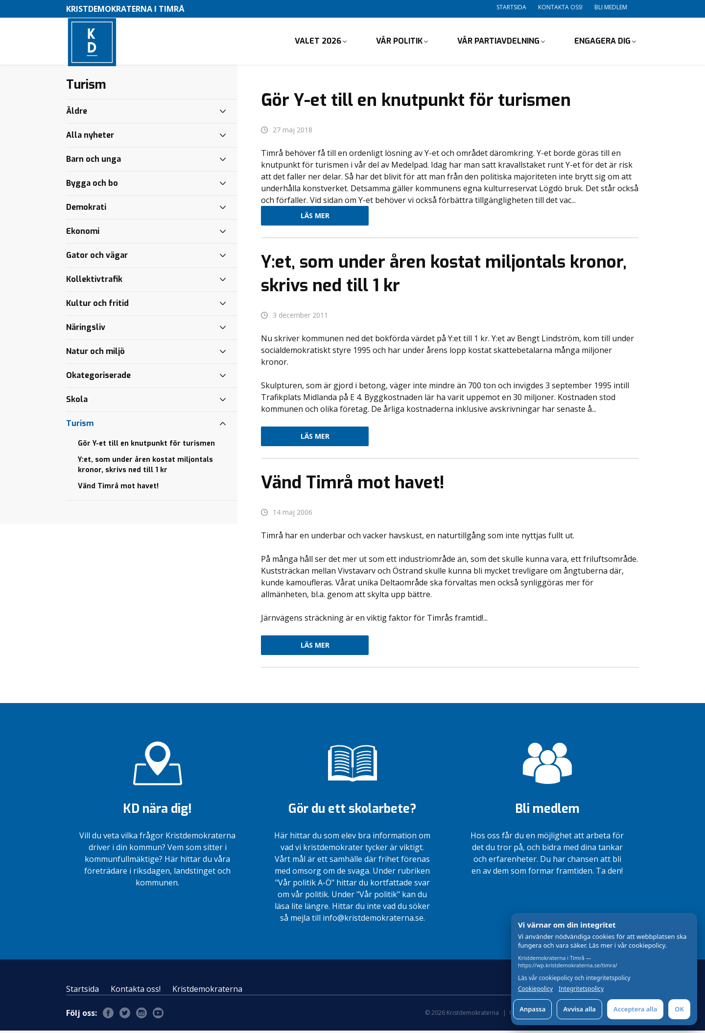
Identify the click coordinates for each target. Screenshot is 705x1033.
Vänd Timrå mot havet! (118, 488)
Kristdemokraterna (207, 991)
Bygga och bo (92, 185)
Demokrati (86, 209)
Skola (77, 401)
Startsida (511, 7)
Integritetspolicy (581, 989)
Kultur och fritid (97, 305)
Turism (80, 425)
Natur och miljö (95, 353)
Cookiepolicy (535, 989)
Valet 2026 (318, 42)
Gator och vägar (97, 257)
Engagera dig (602, 42)
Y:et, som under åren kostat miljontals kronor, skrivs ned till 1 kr (145, 467)
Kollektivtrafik (94, 281)
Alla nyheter (90, 137)
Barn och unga (93, 161)
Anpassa (532, 1009)
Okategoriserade (98, 377)
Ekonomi (82, 233)
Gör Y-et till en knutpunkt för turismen (146, 445)
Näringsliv (85, 329)
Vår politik (399, 42)
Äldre (76, 113)
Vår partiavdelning (498, 42)
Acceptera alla (635, 1009)
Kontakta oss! (560, 7)
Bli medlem (610, 7)
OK (679, 1009)
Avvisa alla (579, 1009)
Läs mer (315, 218)
